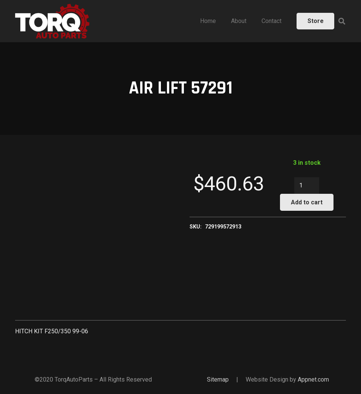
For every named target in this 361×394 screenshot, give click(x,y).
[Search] (341, 21)
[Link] (52, 21)
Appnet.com (313, 379)
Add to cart (307, 202)
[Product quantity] (306, 185)
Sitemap (218, 379)
